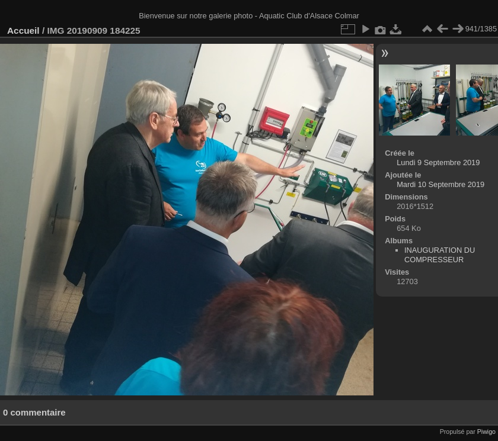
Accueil (23, 30)
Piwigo (486, 431)
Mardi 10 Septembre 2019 (440, 184)
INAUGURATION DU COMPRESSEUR (439, 255)
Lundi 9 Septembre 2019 (438, 162)
